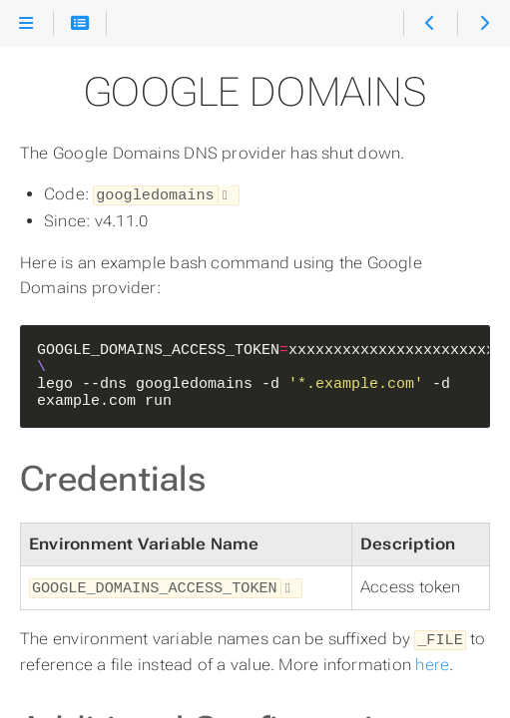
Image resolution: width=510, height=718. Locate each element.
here (432, 660)
